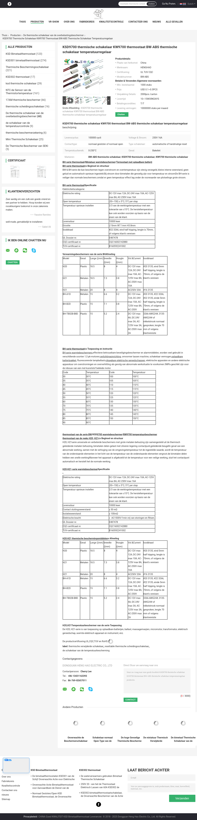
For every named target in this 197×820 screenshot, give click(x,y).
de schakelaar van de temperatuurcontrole (18, 124)
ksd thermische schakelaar (21, 83)
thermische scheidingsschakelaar (25, 106)
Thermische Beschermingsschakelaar (27, 67)
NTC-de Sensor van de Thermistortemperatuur (19, 92)
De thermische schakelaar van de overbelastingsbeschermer (53, 35)
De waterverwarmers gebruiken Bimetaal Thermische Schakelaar (101, 778)
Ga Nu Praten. (169, 3)
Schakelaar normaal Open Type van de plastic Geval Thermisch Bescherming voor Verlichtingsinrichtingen (103, 739)
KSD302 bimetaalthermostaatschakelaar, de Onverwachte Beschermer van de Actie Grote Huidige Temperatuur (102, 795)
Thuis (22, 21)
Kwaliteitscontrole (111, 21)
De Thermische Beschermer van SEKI (27, 145)
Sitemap (6, 799)
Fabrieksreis (86, 21)
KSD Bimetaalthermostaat (20, 53)
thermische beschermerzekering (24, 132)
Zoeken (151, 4)
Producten (37, 21)
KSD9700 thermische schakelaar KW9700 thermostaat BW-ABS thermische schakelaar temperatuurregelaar (84, 111)
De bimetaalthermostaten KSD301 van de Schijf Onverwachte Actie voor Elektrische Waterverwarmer (53, 778)
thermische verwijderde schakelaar (86, 646)
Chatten (121, 114)
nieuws (156, 21)
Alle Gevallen (174, 21)
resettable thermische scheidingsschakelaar (127, 646)
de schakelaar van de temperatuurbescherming (86, 650)
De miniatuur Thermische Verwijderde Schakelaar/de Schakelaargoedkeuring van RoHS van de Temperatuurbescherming (156, 739)
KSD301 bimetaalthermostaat (23, 60)
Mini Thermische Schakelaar (22, 139)
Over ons (69, 21)
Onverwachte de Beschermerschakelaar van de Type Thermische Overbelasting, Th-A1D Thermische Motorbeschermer (76, 739)
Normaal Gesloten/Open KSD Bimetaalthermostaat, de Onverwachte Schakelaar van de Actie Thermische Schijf (54, 795)
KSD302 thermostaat (18, 76)
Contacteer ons (138, 21)
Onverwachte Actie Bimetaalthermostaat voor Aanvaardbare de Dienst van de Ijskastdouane (53, 786)
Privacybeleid (30, 816)
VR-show (54, 21)
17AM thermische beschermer (23, 99)
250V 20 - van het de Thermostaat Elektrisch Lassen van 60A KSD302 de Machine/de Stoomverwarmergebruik (100, 786)
